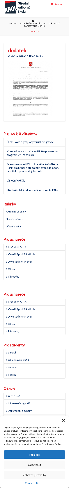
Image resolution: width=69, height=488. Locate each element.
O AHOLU (13, 395)
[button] (63, 420)
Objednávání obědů (18, 359)
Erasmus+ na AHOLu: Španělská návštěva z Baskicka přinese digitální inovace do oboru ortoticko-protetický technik (33, 168)
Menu (56, 4)
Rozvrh (11, 374)
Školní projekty (14, 219)
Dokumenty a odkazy (19, 410)
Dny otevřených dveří (19, 261)
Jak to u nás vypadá (18, 403)
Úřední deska (13, 226)
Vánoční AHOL (16, 180)
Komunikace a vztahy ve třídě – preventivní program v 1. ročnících (33, 153)
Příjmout (34, 454)
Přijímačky (12, 276)
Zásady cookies (32, 483)
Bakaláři (11, 352)
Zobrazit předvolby (34, 475)
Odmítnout (34, 464)
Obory (10, 269)
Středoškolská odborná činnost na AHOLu (32, 190)
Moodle (11, 367)
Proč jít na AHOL (16, 246)
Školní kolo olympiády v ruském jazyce (30, 142)
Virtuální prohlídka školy (20, 254)
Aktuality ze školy (16, 211)
